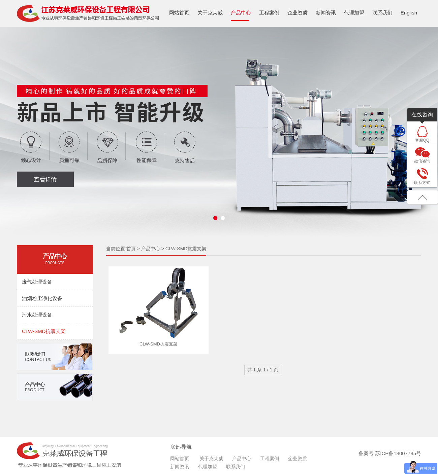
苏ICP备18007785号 (398, 453)
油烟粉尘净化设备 (42, 298)
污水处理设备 (37, 315)
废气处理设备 (37, 282)
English (409, 12)
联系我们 (382, 12)
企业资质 (297, 12)
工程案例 (269, 12)
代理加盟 (354, 12)
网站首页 (179, 12)
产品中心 (241, 12)
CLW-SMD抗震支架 (44, 331)
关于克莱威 (210, 12)
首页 (131, 248)
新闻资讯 (326, 12)
